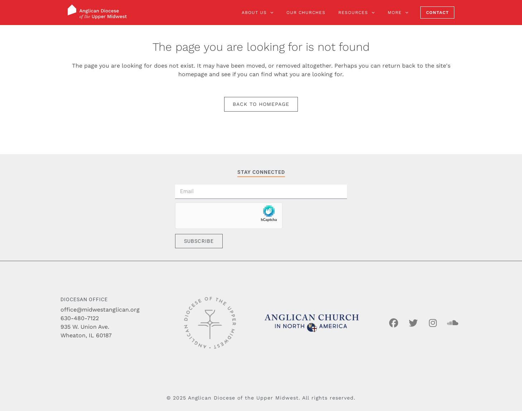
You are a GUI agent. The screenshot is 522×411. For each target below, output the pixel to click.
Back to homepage (261, 104)
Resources (356, 13)
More (398, 13)
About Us (258, 13)
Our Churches (305, 12)
